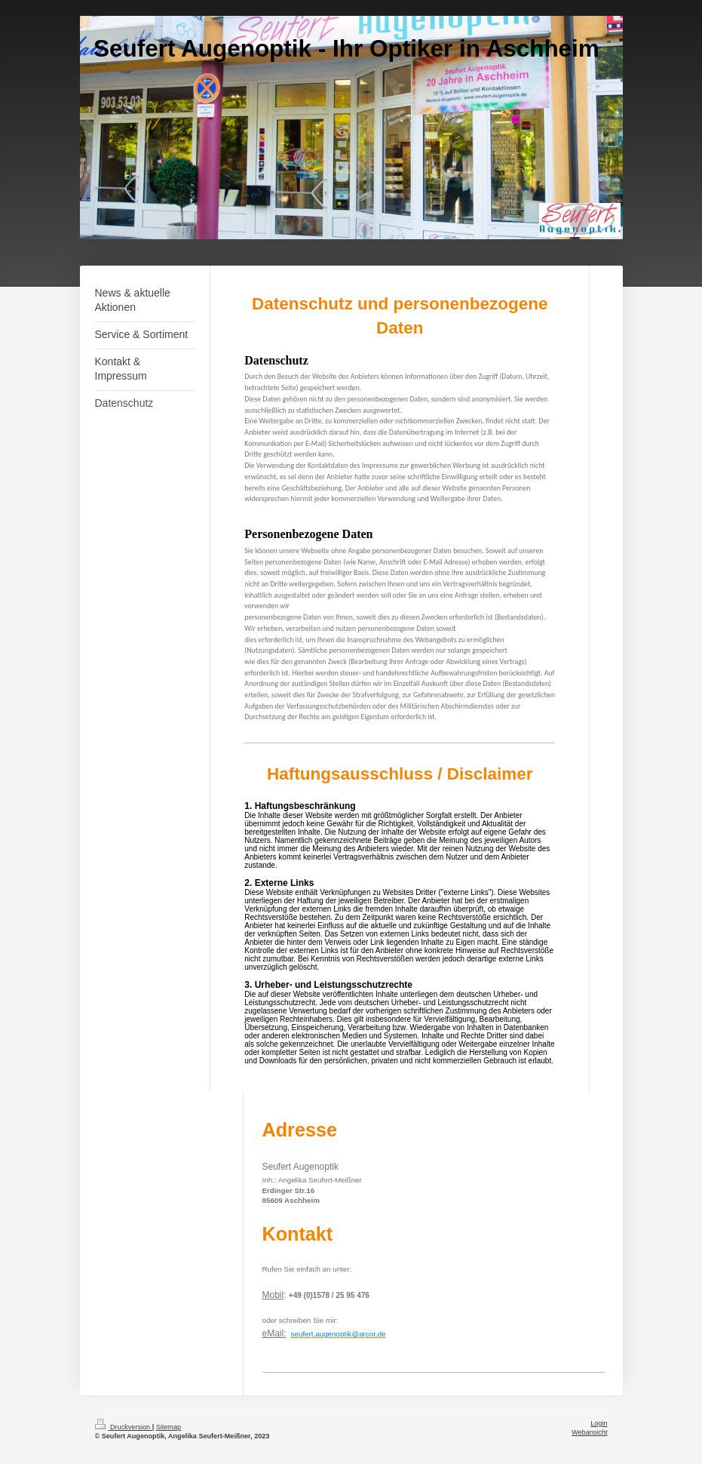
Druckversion (123, 1427)
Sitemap (168, 1427)
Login (598, 1423)
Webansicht (589, 1432)
